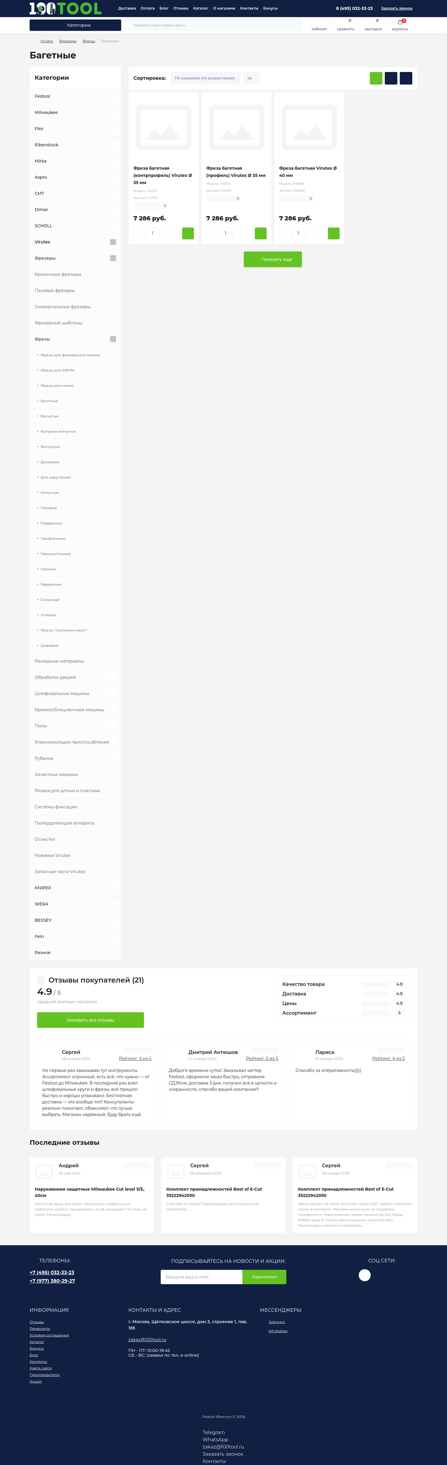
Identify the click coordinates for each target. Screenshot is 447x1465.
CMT (39, 193)
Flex (39, 128)
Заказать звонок (397, 8)
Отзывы (180, 8)
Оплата (148, 8)
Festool (42, 96)
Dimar (41, 209)
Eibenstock (46, 145)
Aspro (41, 177)
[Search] (296, 25)
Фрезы (89, 41)
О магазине (224, 8)
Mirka (41, 161)
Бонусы (270, 8)
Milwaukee (46, 112)
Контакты (249, 8)
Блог (163, 8)
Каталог (201, 8)
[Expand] (113, 96)
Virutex (46, 41)
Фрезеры (67, 41)
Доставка (127, 8)
